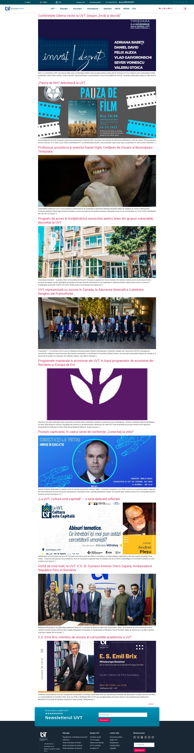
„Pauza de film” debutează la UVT (61, 83)
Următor (152, 704)
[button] (54, 9)
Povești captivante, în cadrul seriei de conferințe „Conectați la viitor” (86, 432)
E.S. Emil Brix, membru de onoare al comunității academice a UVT (85, 637)
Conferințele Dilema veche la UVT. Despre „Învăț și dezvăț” (79, 16)
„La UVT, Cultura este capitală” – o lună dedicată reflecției (79, 499)
